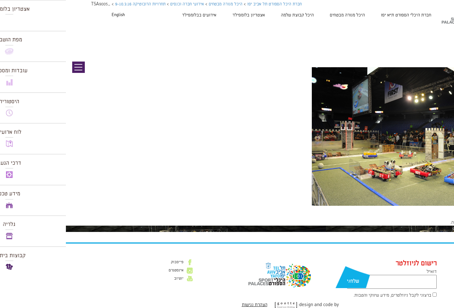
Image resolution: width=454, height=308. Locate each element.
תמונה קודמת (442, 33)
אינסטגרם (110, 270)
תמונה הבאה (443, 39)
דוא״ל (366, 272)
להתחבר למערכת (433, 222)
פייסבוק (111, 262)
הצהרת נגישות (188, 305)
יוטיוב (113, 279)
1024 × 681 (418, 209)
